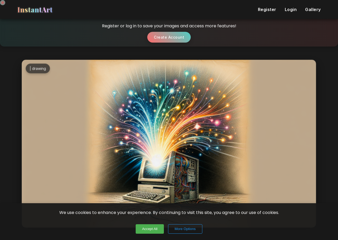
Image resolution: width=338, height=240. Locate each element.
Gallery (313, 9)
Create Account (169, 37)
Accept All (150, 229)
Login (291, 9)
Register (267, 9)
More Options (185, 229)
